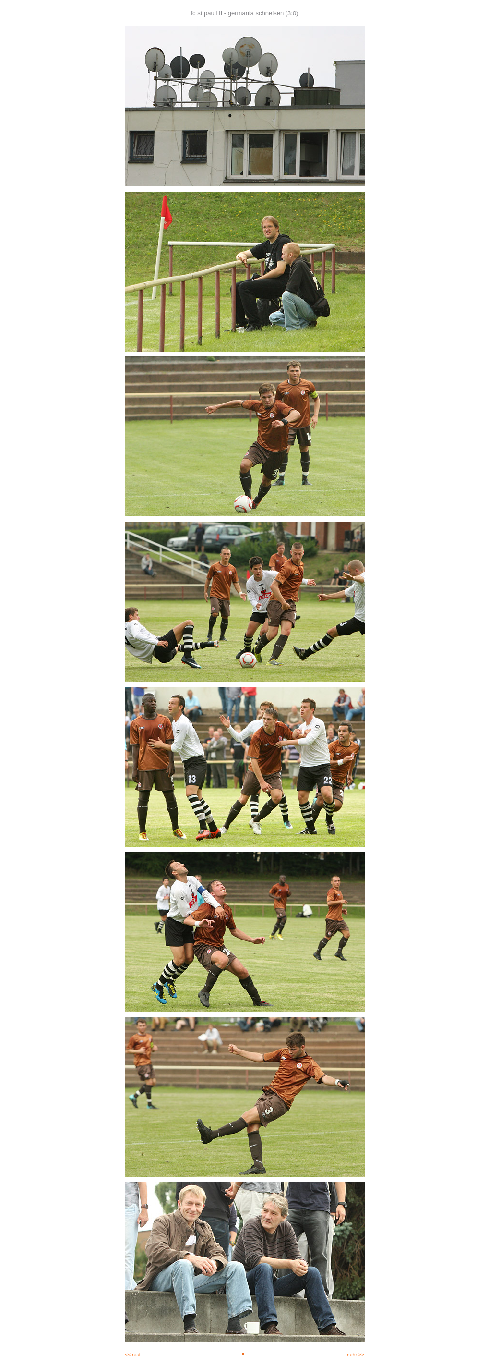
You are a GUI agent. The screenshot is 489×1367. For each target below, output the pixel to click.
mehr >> (355, 1354)
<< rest (133, 1354)
